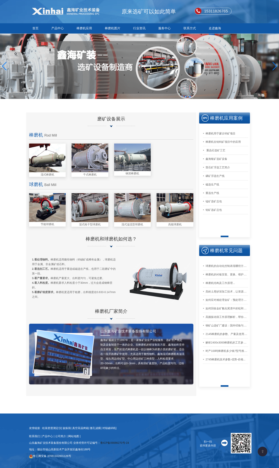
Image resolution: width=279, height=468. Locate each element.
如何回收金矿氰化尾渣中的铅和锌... (227, 308)
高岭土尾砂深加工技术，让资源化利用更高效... (234, 291)
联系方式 (189, 28)
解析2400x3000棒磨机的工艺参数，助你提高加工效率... (239, 342)
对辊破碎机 (109, 428)
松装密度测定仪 (51, 428)
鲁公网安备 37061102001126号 (50, 456)
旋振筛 (67, 428)
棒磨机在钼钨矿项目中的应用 (223, 141)
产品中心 (57, 28)
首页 (35, 28)
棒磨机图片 (112, 28)
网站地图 (74, 436)
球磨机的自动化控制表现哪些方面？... (228, 265)
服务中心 (164, 28)
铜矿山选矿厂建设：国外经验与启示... (228, 325)
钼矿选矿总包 (214, 209)
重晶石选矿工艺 (215, 150)
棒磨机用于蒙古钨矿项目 (220, 133)
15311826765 (216, 11)
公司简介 (61, 436)
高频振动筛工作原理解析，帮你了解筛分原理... (234, 316)
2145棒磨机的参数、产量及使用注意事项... (231, 334)
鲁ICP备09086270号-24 (114, 442)
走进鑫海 (215, 28)
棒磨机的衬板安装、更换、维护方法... (228, 274)
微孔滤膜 (95, 428)
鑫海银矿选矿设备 (216, 158)
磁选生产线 (212, 184)
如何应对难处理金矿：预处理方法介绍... (230, 299)
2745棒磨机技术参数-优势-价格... (225, 359)
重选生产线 (212, 193)
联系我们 (35, 436)
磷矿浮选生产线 (215, 175)
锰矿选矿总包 (214, 201)
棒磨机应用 (84, 28)
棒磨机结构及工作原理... (220, 283)
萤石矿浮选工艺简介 (218, 167)
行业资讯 (139, 28)
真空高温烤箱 (80, 428)
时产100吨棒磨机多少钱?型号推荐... (227, 350)
